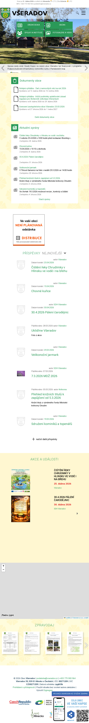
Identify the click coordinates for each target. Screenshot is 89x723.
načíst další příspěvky (46, 439)
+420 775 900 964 (67, 678)
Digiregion (48, 690)
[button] (3, 68)
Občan (55, 25)
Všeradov (58, 488)
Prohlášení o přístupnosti (24, 687)
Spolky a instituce (29, 33)
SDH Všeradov (60, 509)
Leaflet (67, 618)
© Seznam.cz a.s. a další (80, 618)
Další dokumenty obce (44, 117)
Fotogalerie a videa (58, 33)
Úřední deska (28, 25)
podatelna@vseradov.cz (47, 678)
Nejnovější (52, 253)
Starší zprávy (44, 199)
